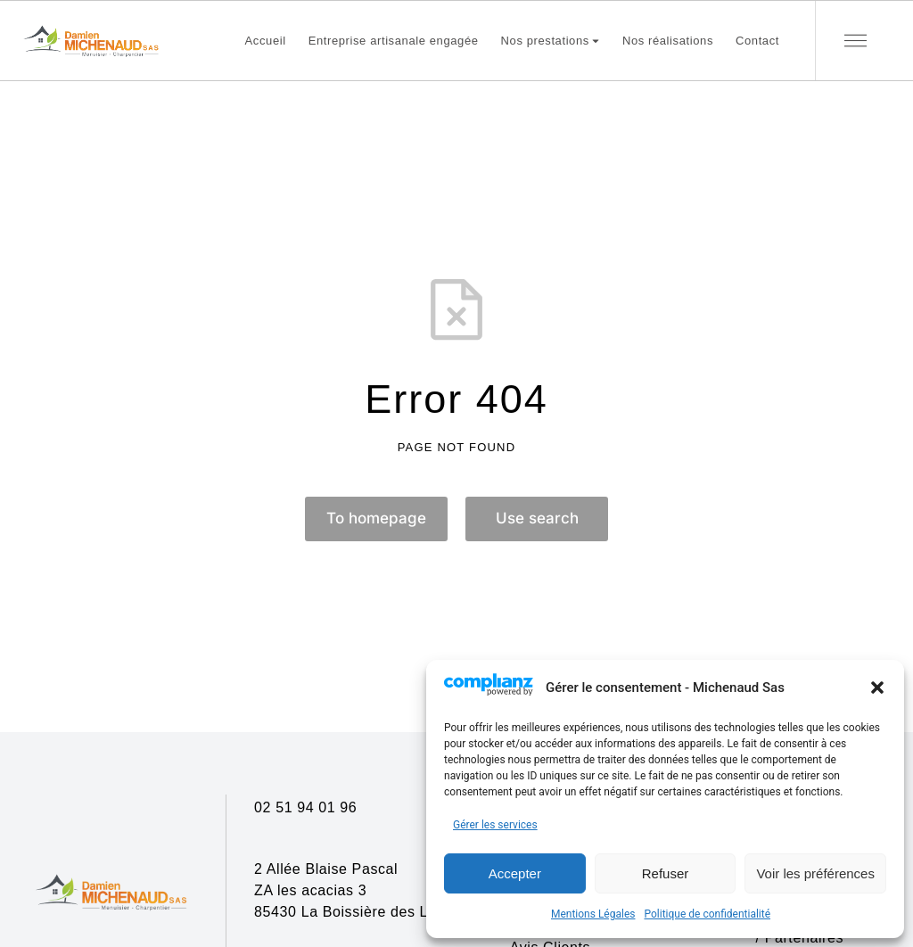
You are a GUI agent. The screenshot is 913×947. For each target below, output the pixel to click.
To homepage (376, 518)
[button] (877, 687)
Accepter (515, 873)
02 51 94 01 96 (305, 807)
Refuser (665, 873)
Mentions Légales (593, 914)
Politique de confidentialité (707, 914)
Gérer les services (495, 825)
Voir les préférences (815, 873)
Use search (537, 518)
